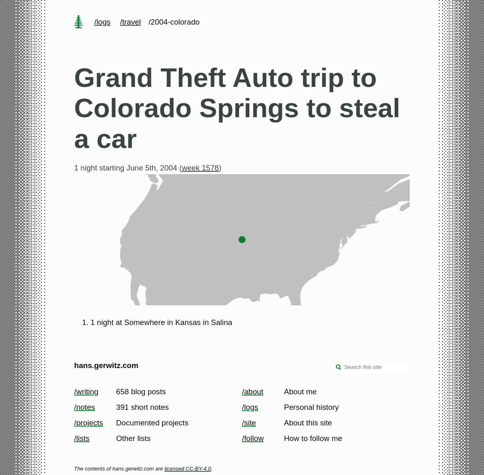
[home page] (78, 22)
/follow (253, 438)
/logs (102, 22)
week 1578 (200, 168)
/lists (81, 438)
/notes (84, 407)
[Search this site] (371, 367)
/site (249, 422)
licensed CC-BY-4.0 (187, 469)
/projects (88, 422)
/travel (130, 22)
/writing (86, 391)
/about (252, 391)
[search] (338, 368)
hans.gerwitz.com (106, 365)
